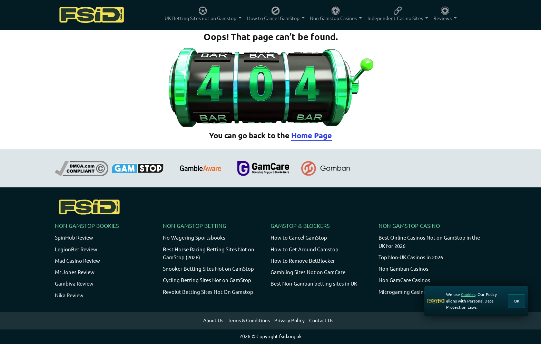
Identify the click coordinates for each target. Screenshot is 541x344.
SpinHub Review (74, 238)
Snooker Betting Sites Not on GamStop (208, 269)
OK (517, 301)
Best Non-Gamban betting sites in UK (313, 284)
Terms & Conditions (249, 320)
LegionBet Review (76, 249)
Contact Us (321, 320)
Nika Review (69, 295)
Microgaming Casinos (403, 292)
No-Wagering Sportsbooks (194, 238)
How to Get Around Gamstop (304, 249)
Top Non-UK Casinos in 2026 (410, 257)
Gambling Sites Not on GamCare (307, 272)
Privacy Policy (289, 320)
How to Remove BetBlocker (302, 261)
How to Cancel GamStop (298, 238)
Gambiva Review (74, 284)
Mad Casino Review (77, 261)
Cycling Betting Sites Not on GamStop (207, 280)
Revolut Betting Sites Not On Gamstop (208, 292)
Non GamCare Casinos (404, 280)
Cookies (468, 294)
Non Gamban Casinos (403, 269)
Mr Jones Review (75, 272)
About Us (213, 320)
